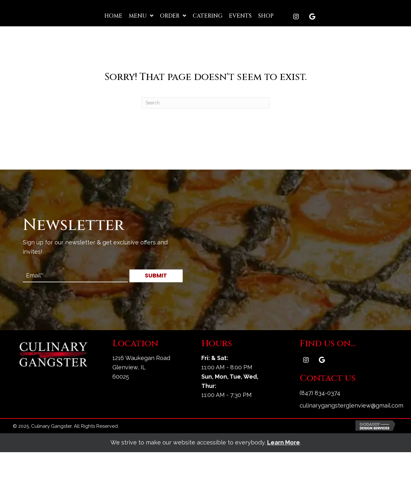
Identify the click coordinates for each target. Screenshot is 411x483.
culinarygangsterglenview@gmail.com (351, 436)
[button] (296, 47)
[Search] (205, 133)
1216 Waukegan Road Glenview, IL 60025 (141, 398)
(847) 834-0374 (320, 423)
